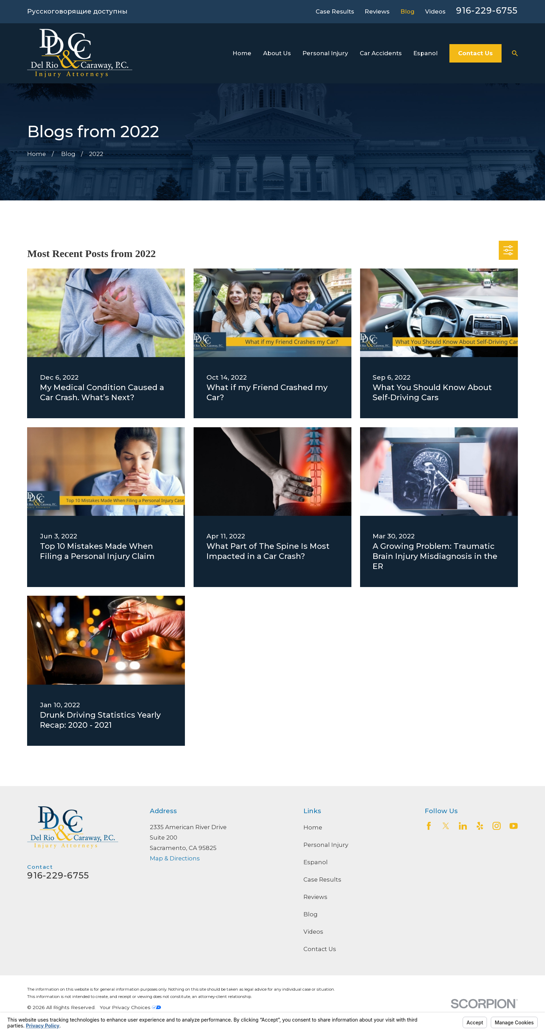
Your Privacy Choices (130, 1007)
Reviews (377, 11)
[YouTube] (514, 826)
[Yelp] (480, 826)
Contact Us (475, 53)
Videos (435, 11)
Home (312, 827)
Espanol (315, 862)
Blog (407, 11)
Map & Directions (175, 858)
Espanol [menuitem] (425, 53)
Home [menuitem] (242, 53)
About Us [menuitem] (277, 53)
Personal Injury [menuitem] (325, 53)
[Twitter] (446, 826)
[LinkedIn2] (463, 826)
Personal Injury (325, 844)
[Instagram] (497, 826)
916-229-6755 (487, 10)
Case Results (335, 11)
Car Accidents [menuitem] (381, 53)
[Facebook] (429, 826)
